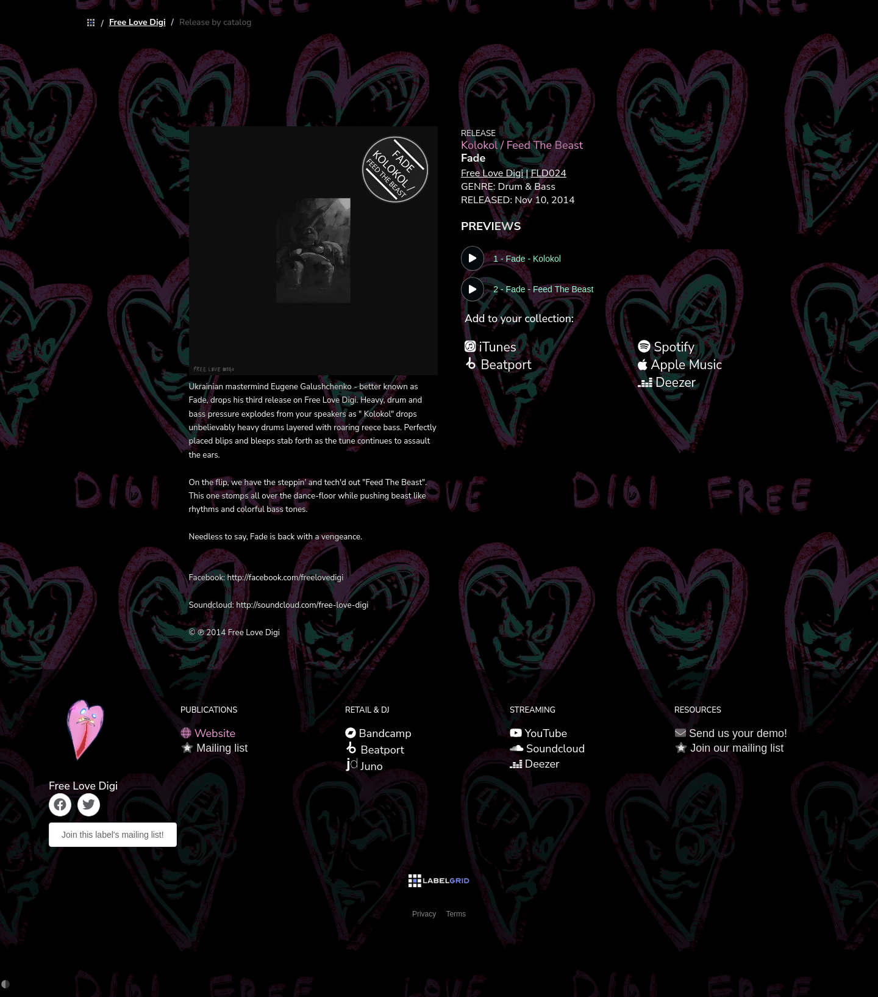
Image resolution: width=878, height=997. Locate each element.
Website (207, 733)
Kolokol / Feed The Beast (522, 145)
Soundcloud (547, 748)
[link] (87, 23)
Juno (364, 766)
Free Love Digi (137, 22)
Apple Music (680, 364)
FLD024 (548, 173)
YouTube (538, 733)
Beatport (498, 364)
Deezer (667, 382)
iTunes (490, 347)
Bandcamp (378, 733)
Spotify (666, 347)
